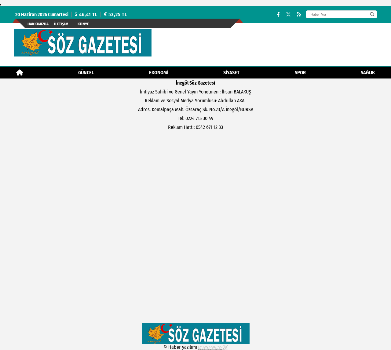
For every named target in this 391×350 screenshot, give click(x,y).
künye (83, 24)
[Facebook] (278, 14)
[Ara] (372, 14)
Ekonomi (158, 72)
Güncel (86, 72)
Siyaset (231, 72)
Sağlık (368, 72)
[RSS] (299, 14)
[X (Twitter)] (288, 14)
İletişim (61, 24)
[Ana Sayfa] (19, 72)
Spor (300, 72)
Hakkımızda (38, 24)
